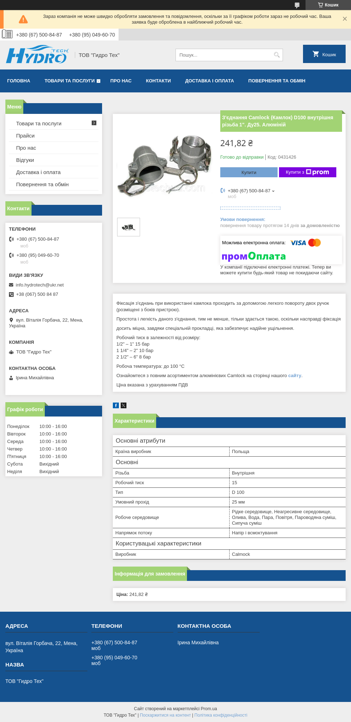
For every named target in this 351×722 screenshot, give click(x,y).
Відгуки (25, 160)
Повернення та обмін (276, 80)
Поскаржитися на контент (165, 715)
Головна (18, 80)
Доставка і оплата (209, 80)
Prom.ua (209, 708)
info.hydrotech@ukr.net (40, 285)
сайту (295, 375)
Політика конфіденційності (220, 715)
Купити (248, 172)
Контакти (158, 80)
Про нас (120, 80)
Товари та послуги (69, 80)
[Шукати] (276, 55)
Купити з (307, 172)
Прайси (25, 136)
